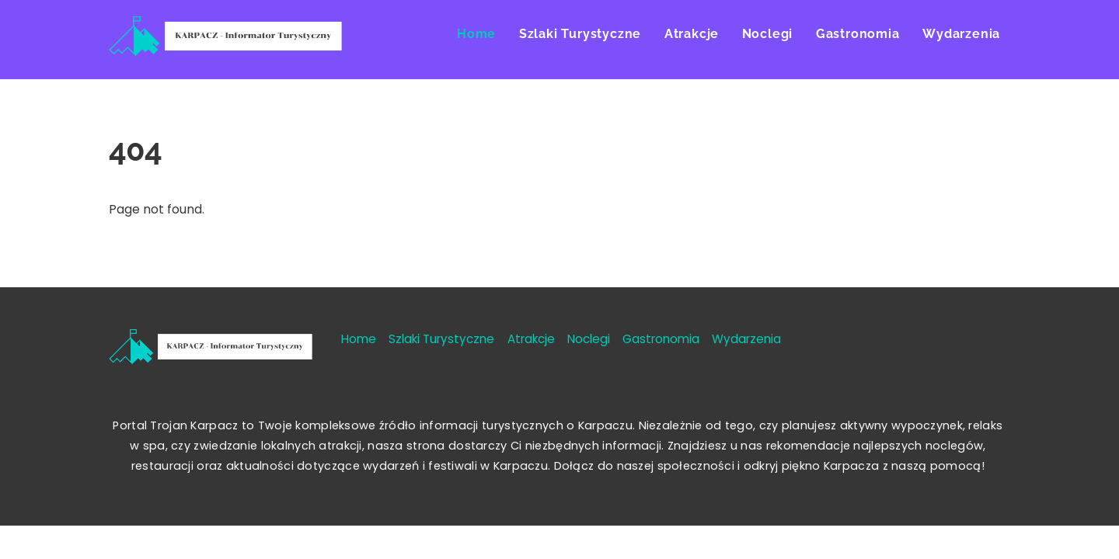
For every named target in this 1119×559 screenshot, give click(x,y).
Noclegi (767, 33)
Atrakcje (691, 33)
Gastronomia (858, 33)
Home (476, 33)
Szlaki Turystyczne (580, 33)
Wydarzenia (961, 33)
